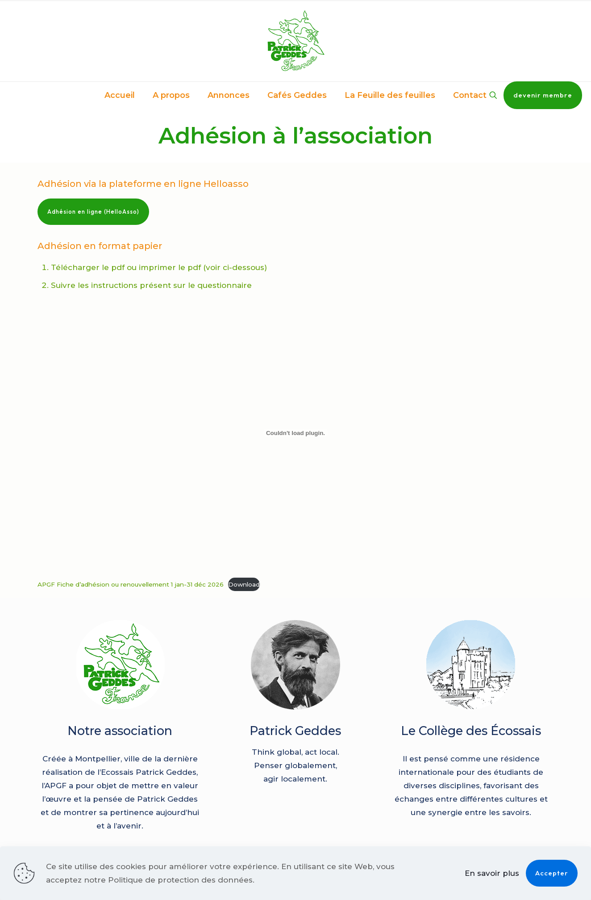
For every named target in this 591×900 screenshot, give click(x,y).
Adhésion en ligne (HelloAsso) (93, 211)
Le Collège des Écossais (471, 730)
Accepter (551, 873)
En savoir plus (492, 873)
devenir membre (542, 95)
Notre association (119, 730)
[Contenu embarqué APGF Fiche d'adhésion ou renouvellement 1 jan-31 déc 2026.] (295, 433)
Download (244, 584)
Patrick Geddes (295, 730)
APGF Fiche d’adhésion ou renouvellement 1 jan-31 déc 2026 (130, 584)
